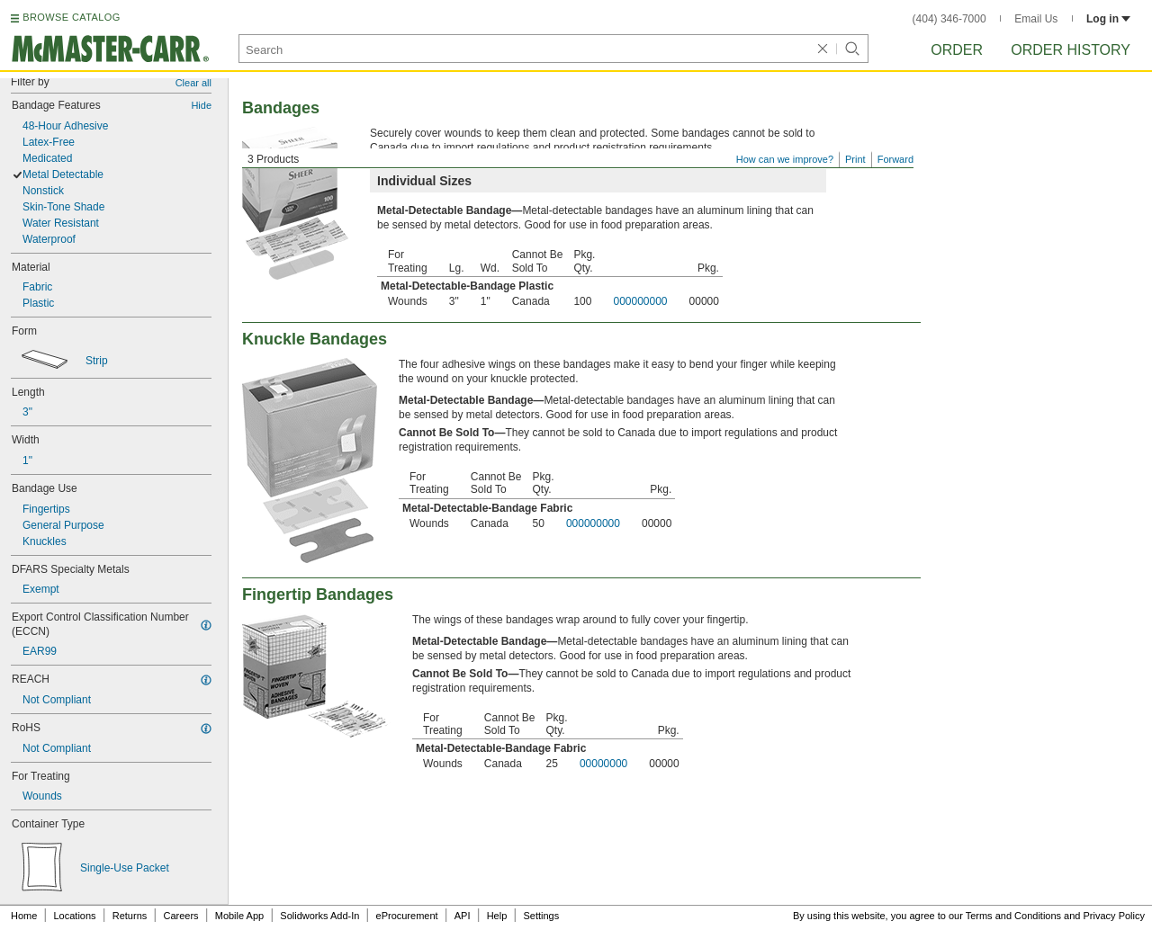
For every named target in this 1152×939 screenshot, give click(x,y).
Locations (75, 915)
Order (957, 50)
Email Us (1036, 19)
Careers (180, 915)
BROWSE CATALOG (71, 17)
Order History (1070, 50)
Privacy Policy (1114, 915)
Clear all (194, 82)
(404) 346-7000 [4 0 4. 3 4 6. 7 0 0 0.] (949, 19)
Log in (1108, 19)
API (462, 915)
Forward (896, 159)
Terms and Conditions (1013, 915)
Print (855, 159)
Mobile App (239, 915)
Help (497, 915)
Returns (130, 915)
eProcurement (407, 915)
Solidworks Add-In (319, 915)
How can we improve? (784, 159)
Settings (541, 915)
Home (24, 915)
